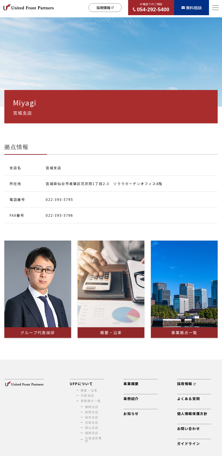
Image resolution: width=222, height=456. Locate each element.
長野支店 (91, 412)
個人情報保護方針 (192, 413)
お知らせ (131, 413)
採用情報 (186, 383)
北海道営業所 (93, 439)
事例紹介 (131, 398)
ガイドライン (188, 443)
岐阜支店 (91, 417)
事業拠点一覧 (91, 400)
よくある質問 (188, 398)
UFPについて (81, 383)
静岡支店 (91, 407)
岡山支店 (91, 427)
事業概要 (131, 383)
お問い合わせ (188, 428)
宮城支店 (91, 422)
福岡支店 (91, 433)
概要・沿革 (89, 390)
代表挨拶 (87, 395)
